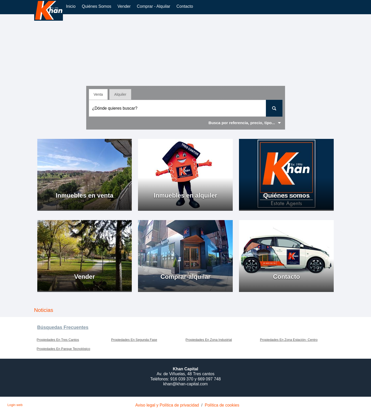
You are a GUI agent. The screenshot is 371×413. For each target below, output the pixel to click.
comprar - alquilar (153, 6)
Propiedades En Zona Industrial (209, 340)
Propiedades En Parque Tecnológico (63, 349)
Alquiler (120, 94)
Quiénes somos (96, 6)
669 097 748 (209, 379)
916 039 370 (182, 379)
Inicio (71, 6)
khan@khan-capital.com (185, 384)
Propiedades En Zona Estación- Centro (289, 340)
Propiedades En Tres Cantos (58, 340)
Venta (98, 94)
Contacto (184, 6)
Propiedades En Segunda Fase (134, 340)
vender (124, 6)
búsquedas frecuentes (63, 327)
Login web (15, 405)
